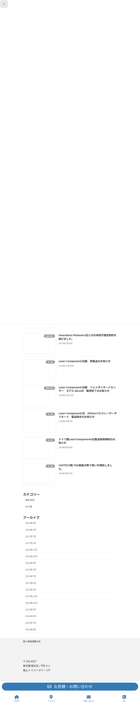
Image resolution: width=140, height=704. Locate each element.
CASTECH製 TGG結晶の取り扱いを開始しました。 (85, 467)
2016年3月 (30, 569)
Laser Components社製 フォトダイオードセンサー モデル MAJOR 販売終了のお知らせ (87, 389)
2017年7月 (30, 536)
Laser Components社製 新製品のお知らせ (84, 361)
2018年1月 (30, 529)
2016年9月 (30, 563)
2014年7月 (30, 622)
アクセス (51, 698)
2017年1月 (30, 543)
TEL (124, 698)
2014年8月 (30, 616)
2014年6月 (30, 629)
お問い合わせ (88, 698)
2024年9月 (30, 523)
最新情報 (29, 500)
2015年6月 (30, 582)
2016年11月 (31, 549)
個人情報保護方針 (32, 641)
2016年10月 (31, 556)
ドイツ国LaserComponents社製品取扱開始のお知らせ (86, 441)
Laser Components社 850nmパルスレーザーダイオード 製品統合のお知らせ (87, 414)
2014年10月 (31, 603)
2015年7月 (30, 576)
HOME (16, 698)
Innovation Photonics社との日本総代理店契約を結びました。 (87, 337)
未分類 (28, 506)
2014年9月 (30, 609)
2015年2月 (30, 589)
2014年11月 (31, 596)
